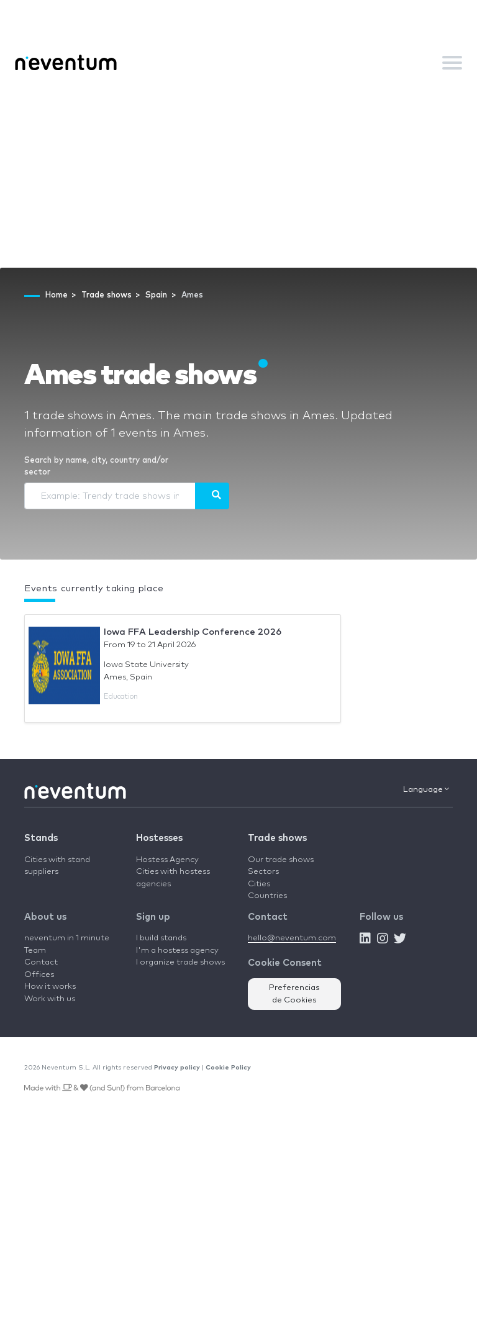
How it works (50, 987)
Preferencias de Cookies (294, 994)
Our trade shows (281, 860)
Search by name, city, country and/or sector (96, 466)
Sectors (263, 872)
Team (35, 951)
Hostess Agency (167, 860)
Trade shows (277, 838)
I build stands (161, 938)
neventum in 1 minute (66, 938)
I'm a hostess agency (177, 951)
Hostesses (159, 838)
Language (426, 789)
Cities (259, 884)
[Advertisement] (238, 174)
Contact (41, 962)
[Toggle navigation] (452, 63)
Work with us (49, 999)
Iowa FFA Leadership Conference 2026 (192, 632)
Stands (41, 838)
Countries (267, 896)
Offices (39, 975)
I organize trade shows (180, 962)
